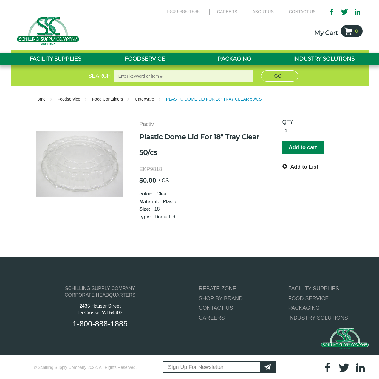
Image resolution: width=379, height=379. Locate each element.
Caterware (144, 99)
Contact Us (302, 11)
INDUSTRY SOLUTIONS (318, 318)
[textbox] (183, 76)
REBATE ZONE (217, 289)
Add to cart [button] (303, 147)
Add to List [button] (304, 167)
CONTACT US (216, 308)
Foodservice (69, 99)
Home (40, 99)
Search (98, 76)
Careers (227, 11)
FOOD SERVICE (308, 298)
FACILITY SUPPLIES (313, 289)
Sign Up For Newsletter (196, 367)
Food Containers (107, 99)
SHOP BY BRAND (221, 298)
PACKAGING (304, 308)
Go (278, 75)
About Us (262, 11)
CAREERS (212, 318)
